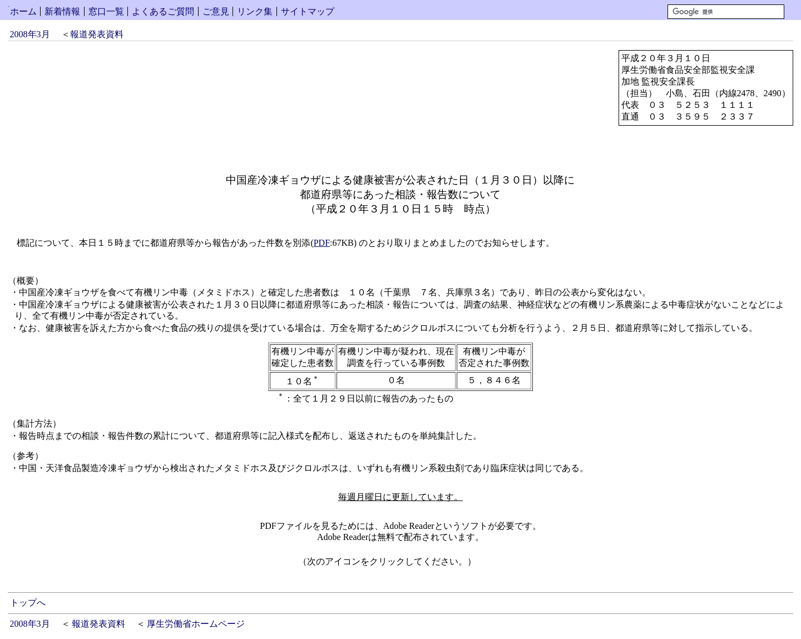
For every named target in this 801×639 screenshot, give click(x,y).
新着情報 (62, 11)
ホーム (23, 11)
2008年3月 (30, 34)
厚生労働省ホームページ (196, 623)
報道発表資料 (96, 34)
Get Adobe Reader (511, 565)
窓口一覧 (106, 11)
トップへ (28, 602)
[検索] (726, 11)
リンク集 (255, 11)
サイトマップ (307, 11)
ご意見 (215, 11)
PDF (322, 242)
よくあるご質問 (163, 11)
